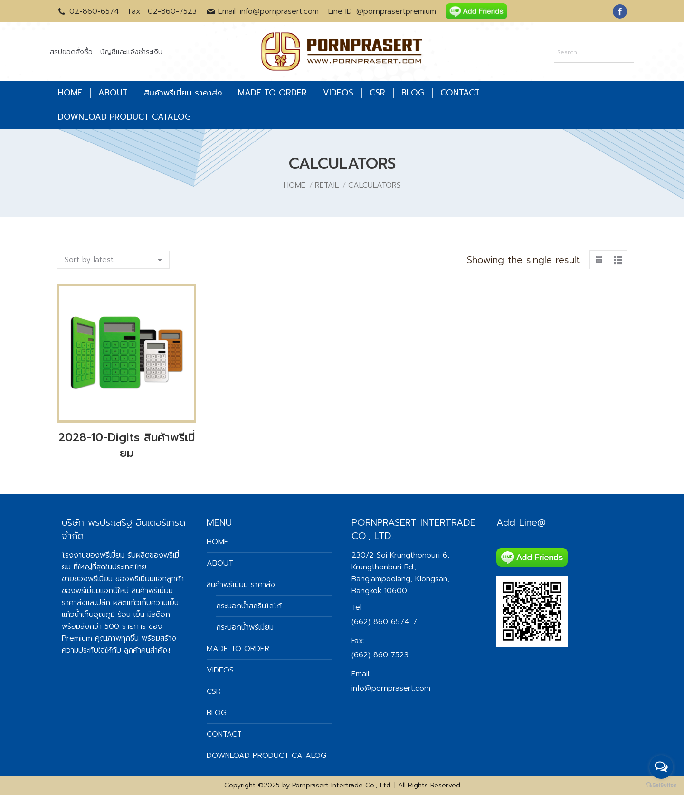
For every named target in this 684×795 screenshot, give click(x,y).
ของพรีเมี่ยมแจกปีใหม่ (95, 590)
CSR (214, 691)
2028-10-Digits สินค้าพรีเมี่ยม (126, 445)
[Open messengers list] (661, 767)
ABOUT (220, 563)
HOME (217, 542)
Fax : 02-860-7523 (163, 11)
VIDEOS (220, 670)
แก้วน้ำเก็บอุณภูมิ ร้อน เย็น (103, 614)
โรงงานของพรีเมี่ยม (93, 555)
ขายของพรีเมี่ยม (87, 579)
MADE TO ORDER (238, 648)
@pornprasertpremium (396, 11)
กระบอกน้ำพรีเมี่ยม (245, 627)
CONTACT (224, 734)
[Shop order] (113, 260)
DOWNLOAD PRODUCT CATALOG (266, 755)
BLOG (217, 713)
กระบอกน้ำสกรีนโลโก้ (249, 606)
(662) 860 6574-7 (384, 621)
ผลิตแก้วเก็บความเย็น (146, 602)
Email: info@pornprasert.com (262, 11)
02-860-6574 (88, 11)
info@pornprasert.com (391, 688)
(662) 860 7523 (380, 655)
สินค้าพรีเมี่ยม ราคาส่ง (241, 584)
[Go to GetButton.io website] (661, 785)
